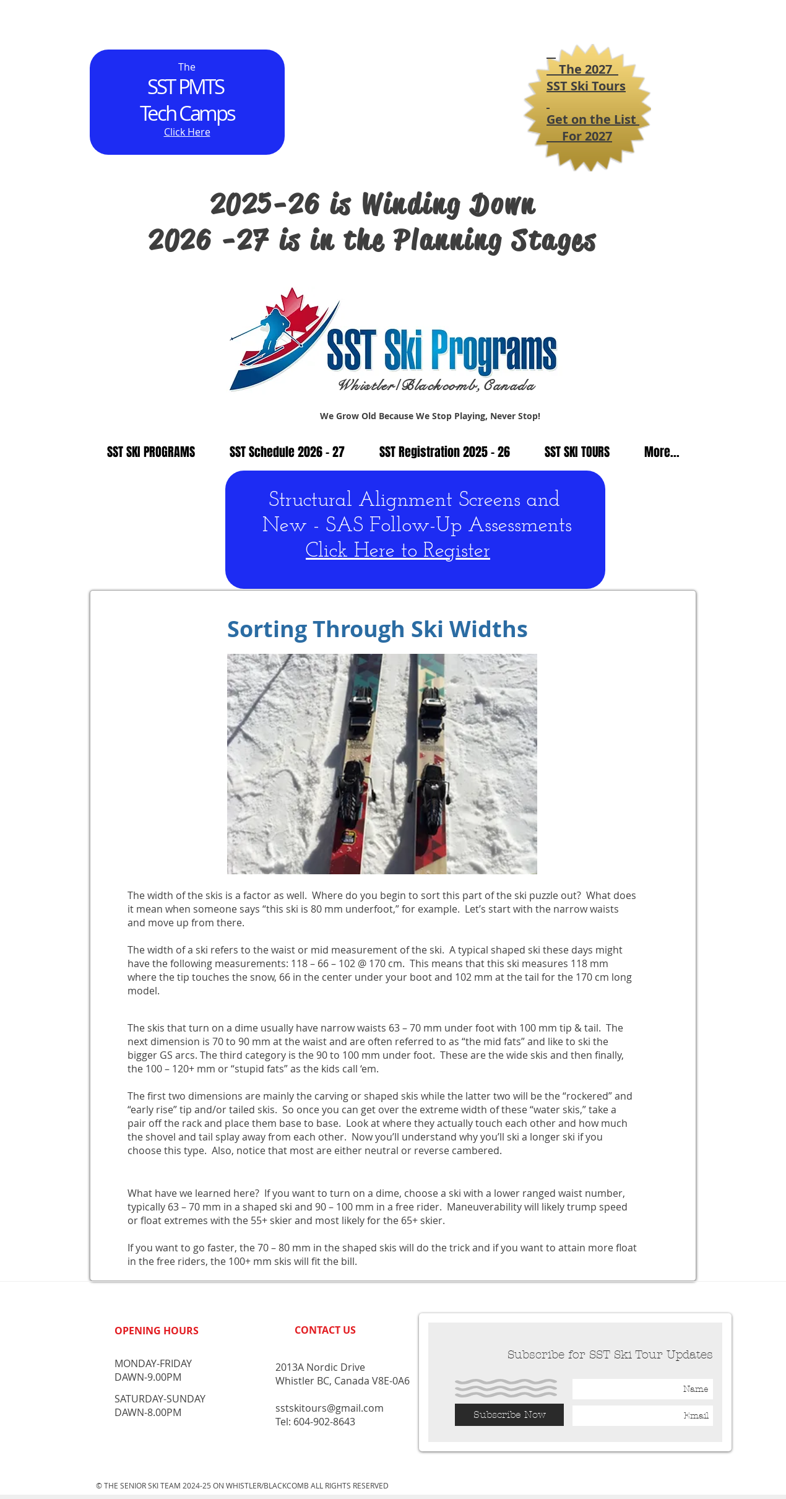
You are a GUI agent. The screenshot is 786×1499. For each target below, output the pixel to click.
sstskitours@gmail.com (329, 1408)
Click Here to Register (398, 551)
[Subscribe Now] (509, 1415)
